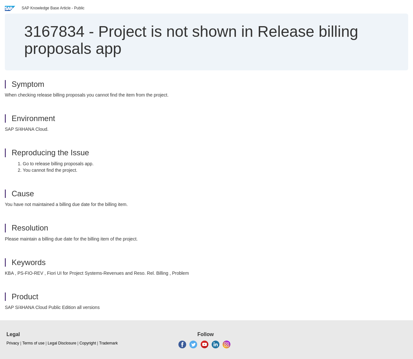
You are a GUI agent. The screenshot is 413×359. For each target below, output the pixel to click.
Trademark (108, 343)
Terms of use (33, 343)
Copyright (87, 343)
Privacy (12, 343)
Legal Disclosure (62, 343)
